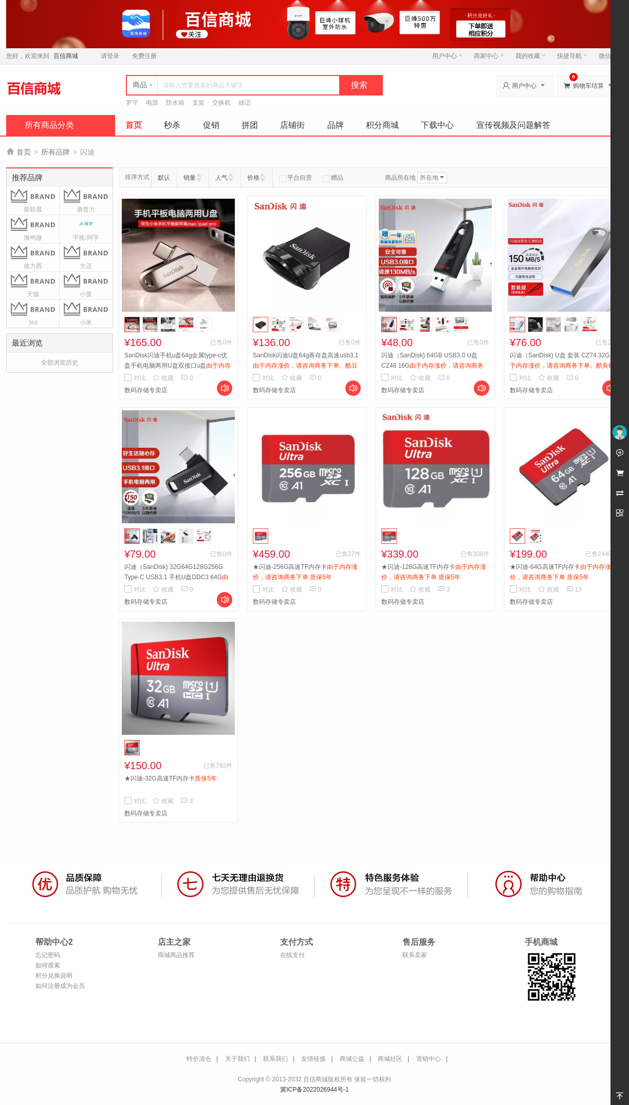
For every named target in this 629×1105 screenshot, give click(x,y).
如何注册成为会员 (60, 985)
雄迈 (244, 102)
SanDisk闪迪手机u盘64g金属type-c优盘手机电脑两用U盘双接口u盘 (177, 365)
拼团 (250, 125)
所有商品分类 (49, 125)
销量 (189, 177)
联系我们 (275, 1058)
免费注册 (144, 56)
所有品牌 (55, 152)
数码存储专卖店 (146, 390)
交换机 (221, 102)
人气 (221, 177)
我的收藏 (530, 56)
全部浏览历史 (59, 362)
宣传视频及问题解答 (513, 125)
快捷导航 (572, 56)
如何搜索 (47, 965)
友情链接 (313, 1058)
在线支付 (292, 955)
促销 (211, 125)
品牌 (335, 125)
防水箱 (175, 102)
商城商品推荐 (176, 955)
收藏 (163, 378)
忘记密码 (47, 955)
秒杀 (172, 125)
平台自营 (295, 177)
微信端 (608, 56)
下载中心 (437, 125)
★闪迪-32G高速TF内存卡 (170, 778)
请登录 (110, 56)
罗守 (132, 102)
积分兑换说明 (53, 975)
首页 (133, 125)
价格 (253, 177)
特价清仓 (199, 1058)
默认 (164, 177)
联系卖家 (414, 955)
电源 (152, 102)
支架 (198, 102)
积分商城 (382, 125)
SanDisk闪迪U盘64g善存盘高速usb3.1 (305, 365)
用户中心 (447, 56)
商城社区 (390, 1058)
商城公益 (352, 1058)
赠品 (333, 177)
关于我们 (237, 1058)
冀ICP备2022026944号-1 (314, 1089)
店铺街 (292, 125)
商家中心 (489, 56)
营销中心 (428, 1058)
